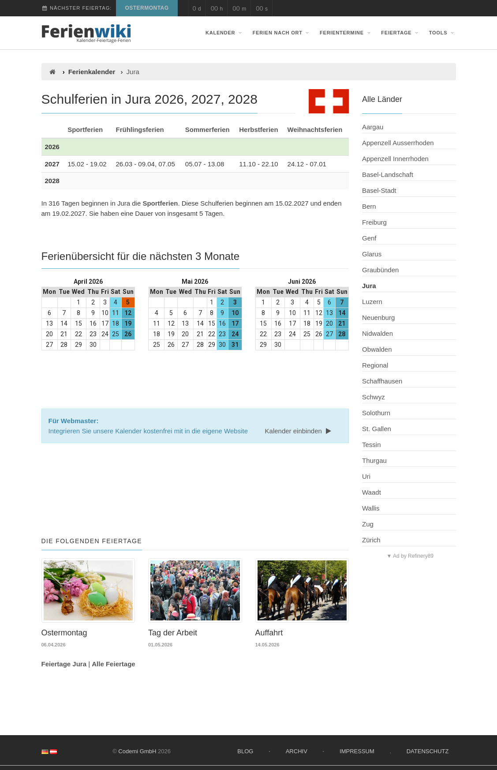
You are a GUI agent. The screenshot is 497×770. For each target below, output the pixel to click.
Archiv (296, 751)
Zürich (371, 540)
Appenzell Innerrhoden (395, 158)
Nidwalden (377, 333)
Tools (442, 32)
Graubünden (380, 270)
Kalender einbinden (299, 431)
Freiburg (374, 222)
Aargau (372, 127)
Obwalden (377, 349)
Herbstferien (258, 129)
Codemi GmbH (137, 751)
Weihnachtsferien (315, 129)
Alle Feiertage (113, 664)
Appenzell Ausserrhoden (398, 142)
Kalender (224, 32)
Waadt (371, 492)
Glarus (371, 254)
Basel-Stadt (379, 190)
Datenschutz (428, 751)
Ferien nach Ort (282, 32)
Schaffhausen (382, 381)
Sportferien (85, 129)
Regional (375, 365)
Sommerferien (207, 129)
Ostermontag (146, 8)
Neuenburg (378, 317)
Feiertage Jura (64, 664)
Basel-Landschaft (387, 174)
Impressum (357, 751)
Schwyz (373, 397)
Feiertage (400, 32)
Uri (366, 476)
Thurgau (374, 460)
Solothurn (376, 413)
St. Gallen (376, 428)
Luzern (372, 301)
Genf (369, 238)
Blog (245, 751)
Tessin (371, 444)
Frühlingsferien (140, 129)
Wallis (370, 508)
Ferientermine (346, 32)
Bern (369, 206)
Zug (368, 524)
